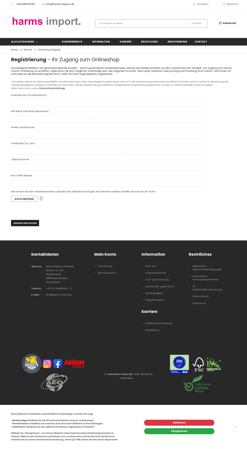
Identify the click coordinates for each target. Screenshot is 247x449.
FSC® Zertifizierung (157, 279)
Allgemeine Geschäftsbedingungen (204, 268)
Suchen (196, 23)
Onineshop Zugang (49, 49)
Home (14, 49)
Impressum (200, 303)
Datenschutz (201, 296)
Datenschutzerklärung (50, 439)
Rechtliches (150, 41)
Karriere (127, 41)
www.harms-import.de (120, 374)
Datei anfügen (24, 199)
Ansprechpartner (155, 272)
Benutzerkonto (107, 272)
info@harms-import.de (60, 4)
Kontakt (201, 41)
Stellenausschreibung (158, 323)
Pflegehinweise (154, 300)
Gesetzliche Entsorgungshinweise (204, 278)
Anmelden (204, 4)
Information (102, 41)
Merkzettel (230, 4)
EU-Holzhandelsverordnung (204, 288)
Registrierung (177, 41)
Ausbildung (152, 330)
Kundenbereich (73, 41)
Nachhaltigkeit (154, 293)
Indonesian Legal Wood (159, 286)
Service (28, 49)
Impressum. (111, 439)
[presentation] (35, 210)
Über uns (150, 266)
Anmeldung (105, 266)
